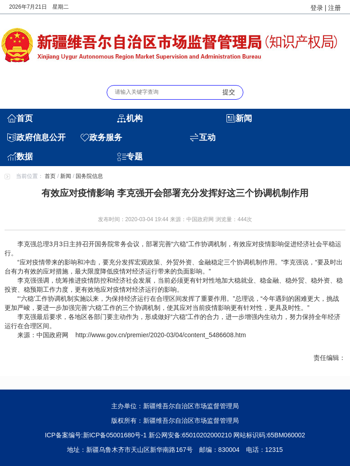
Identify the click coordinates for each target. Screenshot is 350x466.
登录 (316, 7)
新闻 (244, 118)
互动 (207, 137)
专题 (134, 156)
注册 (334, 7)
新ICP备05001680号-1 (115, 435)
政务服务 (105, 137)
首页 (24, 118)
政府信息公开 (41, 137)
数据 (24, 156)
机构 (134, 118)
